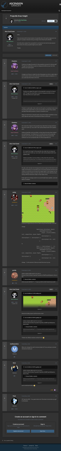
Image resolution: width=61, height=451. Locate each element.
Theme (25, 445)
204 (13, 205)
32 (17, 96)
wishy (14, 192)
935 (13, 74)
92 (17, 74)
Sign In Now (42, 431)
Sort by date (54, 55)
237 (13, 409)
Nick (14, 363)
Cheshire (14, 61)
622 (10, 44)
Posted (21, 31)
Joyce (37, 87)
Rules (36, 445)
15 (17, 409)
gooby (14, 270)
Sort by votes (48, 55)
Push (14, 396)
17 (17, 205)
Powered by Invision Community (30, 448)
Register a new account (18, 431)
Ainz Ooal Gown (10, 31)
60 (13, 283)
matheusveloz (14, 344)
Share (43, 21)
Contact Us (31, 445)
